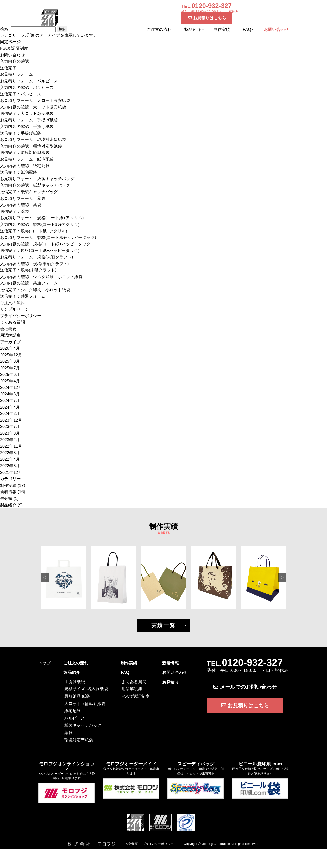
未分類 (6, 498)
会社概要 (8, 328)
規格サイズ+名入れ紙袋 (86, 689)
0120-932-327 (252, 662)
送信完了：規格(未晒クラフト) (28, 270)
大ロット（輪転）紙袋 (85, 703)
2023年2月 (10, 440)
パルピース (74, 718)
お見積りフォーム (16, 74)
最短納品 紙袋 (77, 696)
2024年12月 (11, 387)
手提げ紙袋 (74, 682)
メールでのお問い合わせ (245, 687)
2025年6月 (10, 374)
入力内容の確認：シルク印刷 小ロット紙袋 (41, 277)
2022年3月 (10, 466)
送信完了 (8, 68)
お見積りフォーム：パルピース (29, 81)
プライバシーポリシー (20, 316)
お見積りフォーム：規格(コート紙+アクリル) (42, 218)
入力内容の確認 (14, 61)
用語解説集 (10, 335)
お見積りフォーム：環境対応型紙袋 (33, 139)
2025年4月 (10, 381)
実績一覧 (163, 625)
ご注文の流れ (159, 29)
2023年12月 (11, 420)
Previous (45, 577)
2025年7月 (10, 368)
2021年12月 (11, 472)
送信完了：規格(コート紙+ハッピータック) (39, 250)
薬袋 (68, 732)
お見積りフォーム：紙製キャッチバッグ (37, 179)
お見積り (170, 682)
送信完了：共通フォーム (22, 296)
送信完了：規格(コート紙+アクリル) (33, 231)
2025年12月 (11, 355)
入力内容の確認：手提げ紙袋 (27, 126)
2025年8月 (10, 361)
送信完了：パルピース (20, 94)
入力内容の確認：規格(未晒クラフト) (34, 264)
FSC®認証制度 (14, 48)
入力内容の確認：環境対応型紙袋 (31, 146)
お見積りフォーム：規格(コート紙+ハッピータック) (48, 237)
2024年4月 (10, 407)
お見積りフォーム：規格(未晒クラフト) (36, 257)
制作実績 (222, 29)
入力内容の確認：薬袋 (20, 205)
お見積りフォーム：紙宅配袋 (27, 159)
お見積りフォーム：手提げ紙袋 (29, 120)
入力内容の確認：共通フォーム (29, 283)
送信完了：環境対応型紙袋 (25, 152)
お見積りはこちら (207, 18)
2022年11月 (11, 446)
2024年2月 (10, 413)
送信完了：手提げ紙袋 (20, 133)
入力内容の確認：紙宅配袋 (25, 166)
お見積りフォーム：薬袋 (22, 198)
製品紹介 (8, 505)
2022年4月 (10, 459)
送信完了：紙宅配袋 (18, 172)
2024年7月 (10, 400)
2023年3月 (10, 433)
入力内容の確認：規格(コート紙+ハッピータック (45, 244)
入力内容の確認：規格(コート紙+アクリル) (39, 224)
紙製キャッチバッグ (82, 725)
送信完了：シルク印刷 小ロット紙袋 (35, 290)
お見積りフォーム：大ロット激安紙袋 (35, 100)
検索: (4, 29)
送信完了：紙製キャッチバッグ (29, 192)
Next (282, 577)
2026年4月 (10, 348)
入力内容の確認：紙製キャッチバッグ (35, 185)
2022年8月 (10, 453)
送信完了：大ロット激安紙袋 (27, 113)
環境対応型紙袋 (78, 740)
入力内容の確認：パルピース (27, 87)
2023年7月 (10, 426)
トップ (44, 663)
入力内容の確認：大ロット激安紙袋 (33, 107)
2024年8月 (10, 394)
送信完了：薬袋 (14, 211)
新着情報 (8, 492)
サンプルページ (14, 309)
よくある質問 (12, 322)
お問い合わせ (12, 55)
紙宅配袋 (72, 711)
